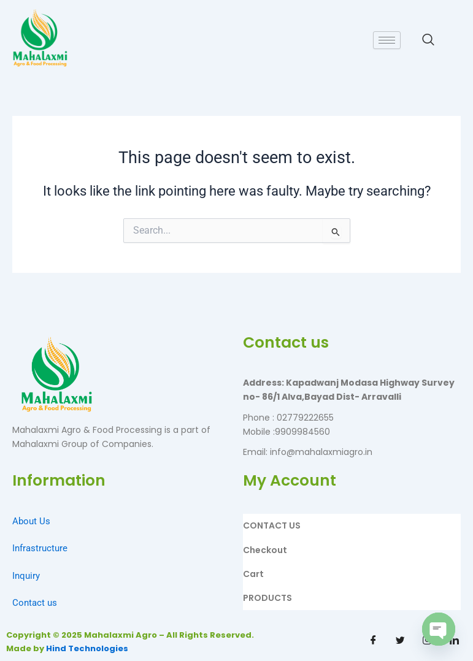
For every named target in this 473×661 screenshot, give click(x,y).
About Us (31, 521)
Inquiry (26, 575)
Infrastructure (39, 548)
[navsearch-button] (428, 40)
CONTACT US (272, 525)
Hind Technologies (87, 648)
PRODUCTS (267, 598)
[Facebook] (373, 641)
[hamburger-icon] (387, 40)
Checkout (265, 550)
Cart (253, 574)
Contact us (34, 602)
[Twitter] (400, 641)
